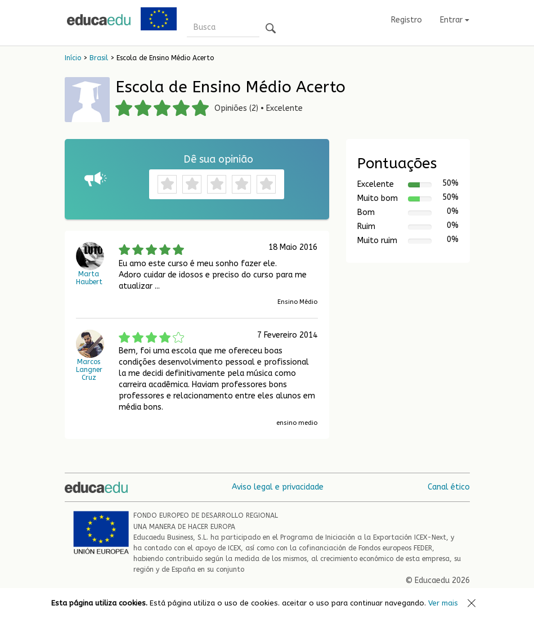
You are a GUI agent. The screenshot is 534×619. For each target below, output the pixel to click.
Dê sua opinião (218, 159)
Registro (406, 20)
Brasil (98, 58)
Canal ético (449, 487)
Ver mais (443, 603)
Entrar (454, 20)
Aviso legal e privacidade (278, 487)
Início (73, 58)
